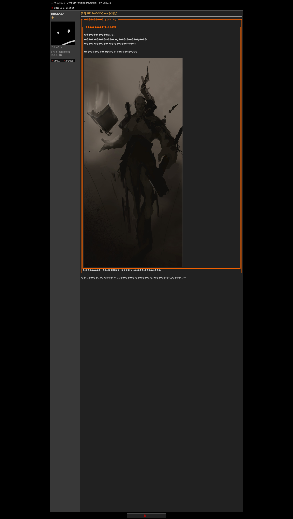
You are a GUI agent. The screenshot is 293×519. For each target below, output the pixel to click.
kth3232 (106, 2)
